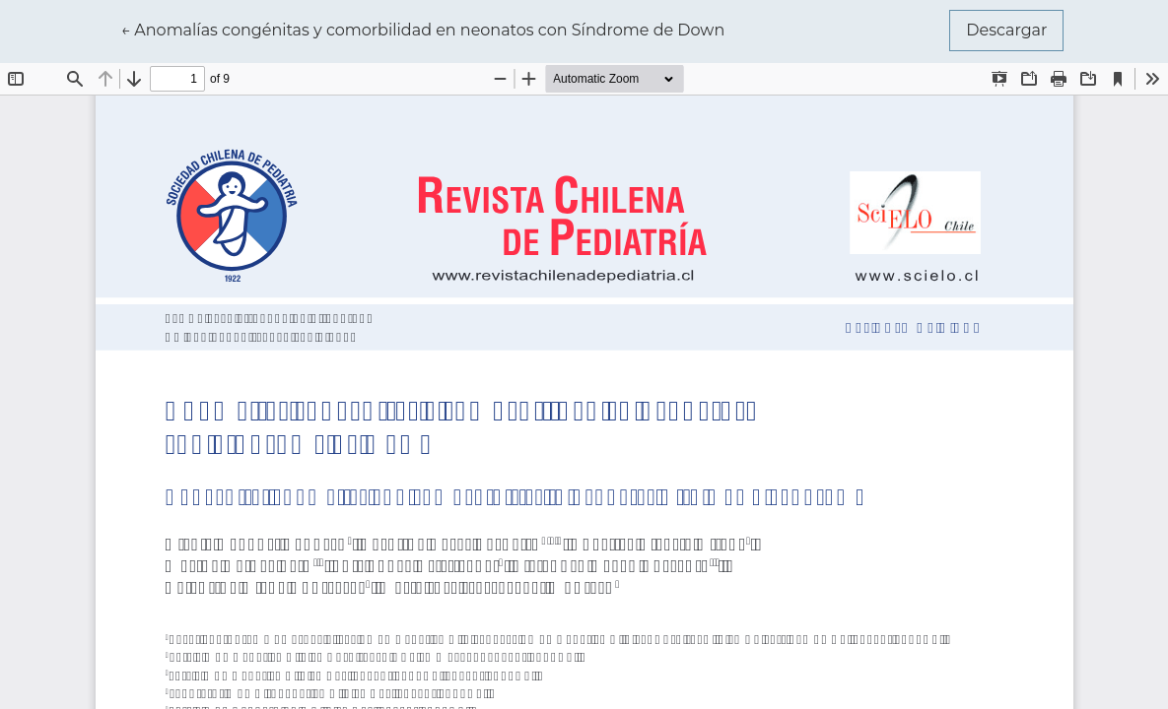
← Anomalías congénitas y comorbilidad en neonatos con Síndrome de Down (423, 28)
